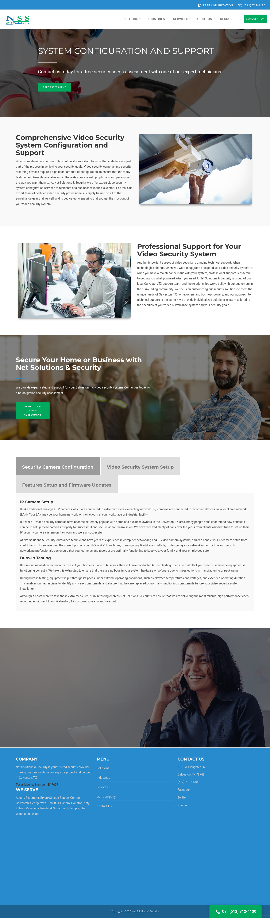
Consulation (255, 18)
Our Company (106, 797)
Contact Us (104, 806)
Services (102, 787)
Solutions (103, 768)
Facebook (184, 789)
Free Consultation (215, 5)
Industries (103, 778)
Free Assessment (54, 87)
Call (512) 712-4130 (235, 911)
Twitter (182, 797)
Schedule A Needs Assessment (33, 410)
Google (182, 805)
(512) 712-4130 (251, 5)
